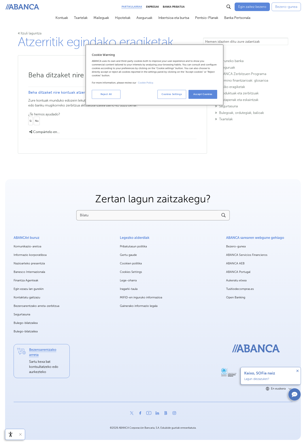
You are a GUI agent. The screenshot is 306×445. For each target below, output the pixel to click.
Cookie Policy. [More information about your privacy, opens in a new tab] (146, 82)
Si (31, 120)
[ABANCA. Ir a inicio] (22, 6)
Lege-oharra (128, 280)
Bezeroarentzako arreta (42, 352)
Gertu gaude (128, 255)
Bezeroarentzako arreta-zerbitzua (36, 306)
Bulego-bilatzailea (26, 323)
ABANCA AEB (235, 264)
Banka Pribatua (174, 6)
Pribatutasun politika (133, 246)
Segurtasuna (22, 314)
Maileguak (101, 18)
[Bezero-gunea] (286, 7)
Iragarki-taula (128, 289)
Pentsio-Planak (206, 18)
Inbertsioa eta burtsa (173, 18)
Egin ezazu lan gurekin (29, 289)
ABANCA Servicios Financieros (246, 255)
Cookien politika (131, 263)
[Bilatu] (146, 215)
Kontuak (61, 18)
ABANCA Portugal (238, 272)
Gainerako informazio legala (138, 306)
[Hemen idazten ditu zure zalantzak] (245, 41)
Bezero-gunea (236, 247)
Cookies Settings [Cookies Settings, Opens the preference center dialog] (172, 94)
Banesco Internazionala (29, 272)
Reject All (106, 94)
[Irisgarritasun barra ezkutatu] (20, 434)
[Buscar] (228, 7)
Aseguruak (144, 18)
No (36, 120)
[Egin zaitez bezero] (252, 7)
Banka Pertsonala (237, 18)
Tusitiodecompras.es (240, 289)
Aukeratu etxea (236, 281)
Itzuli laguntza (29, 33)
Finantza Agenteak (26, 280)
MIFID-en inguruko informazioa (141, 297)
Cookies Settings (131, 272)
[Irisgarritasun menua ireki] (10, 434)
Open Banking (235, 298)
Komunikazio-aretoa (27, 247)
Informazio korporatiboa (30, 255)
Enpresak (152, 6)
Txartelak (81, 18)
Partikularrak (132, 6)
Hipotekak (122, 18)
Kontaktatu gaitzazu (27, 297)
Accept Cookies (202, 94)
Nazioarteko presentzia (29, 263)
